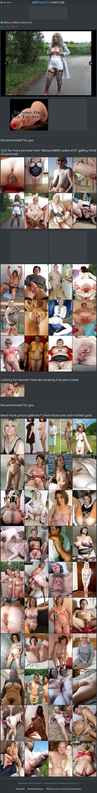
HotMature (48, 2)
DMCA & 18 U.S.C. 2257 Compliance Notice (63, 788)
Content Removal (35, 788)
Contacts (20, 788)
